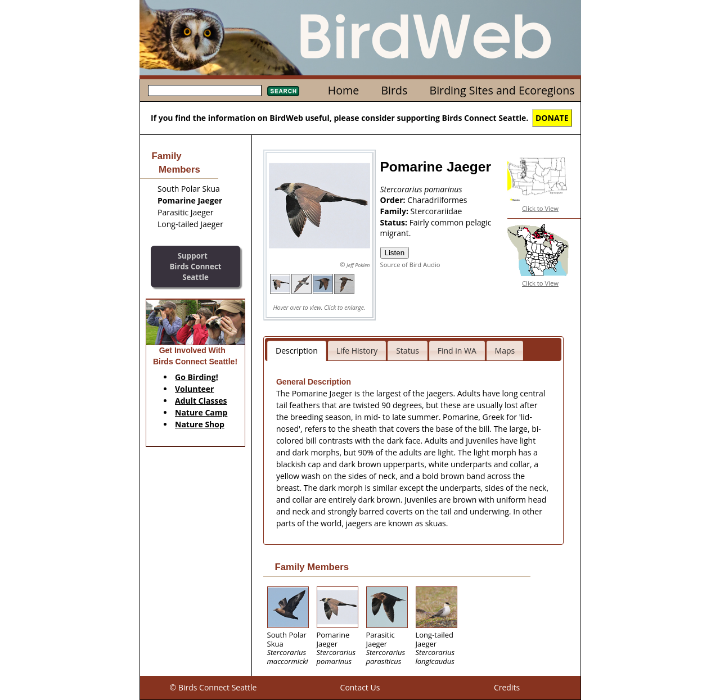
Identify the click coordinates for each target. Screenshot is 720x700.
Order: (394, 200)
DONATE (552, 117)
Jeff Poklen (358, 265)
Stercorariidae (436, 211)
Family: (395, 211)
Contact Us (360, 687)
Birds (394, 90)
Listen (395, 253)
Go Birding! (196, 377)
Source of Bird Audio (410, 264)
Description (297, 350)
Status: (395, 222)
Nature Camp (201, 412)
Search (283, 91)
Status (407, 350)
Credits (507, 687)
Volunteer (194, 388)
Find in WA (457, 350)
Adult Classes (201, 400)
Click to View (540, 208)
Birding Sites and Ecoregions (502, 90)
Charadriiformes (437, 200)
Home (343, 90)
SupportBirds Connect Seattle (195, 266)
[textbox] (205, 90)
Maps (505, 350)
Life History (357, 350)
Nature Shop (199, 424)
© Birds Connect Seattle (213, 687)
